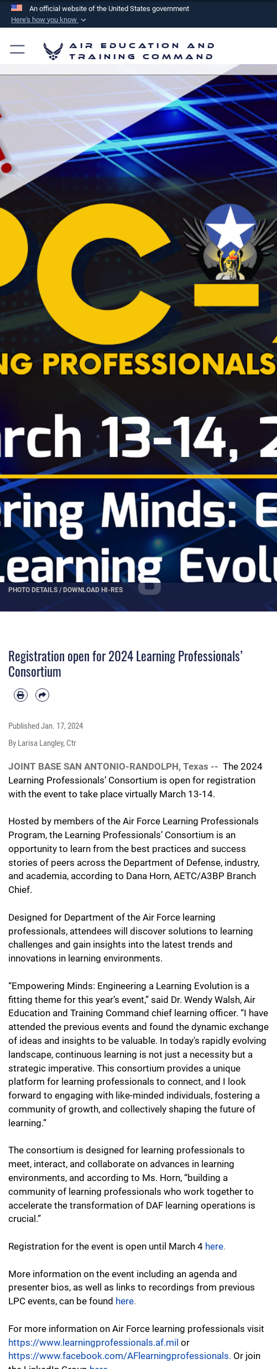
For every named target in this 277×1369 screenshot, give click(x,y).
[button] (49, 19)
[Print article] (21, 695)
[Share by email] (42, 695)
